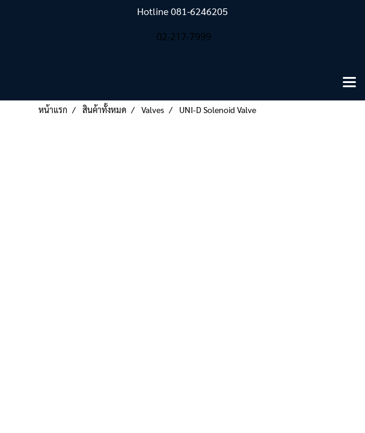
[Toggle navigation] (349, 83)
